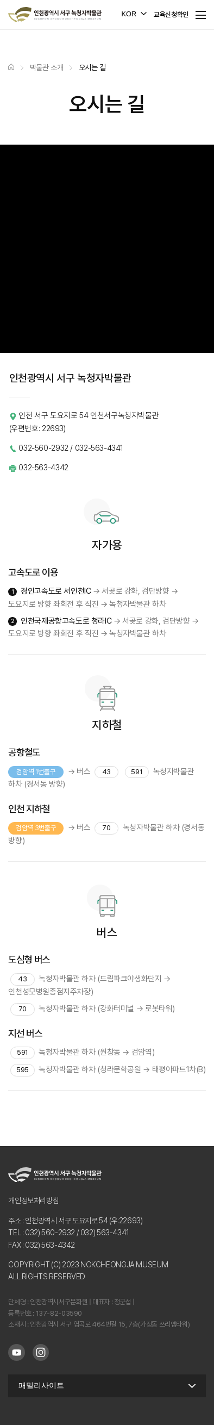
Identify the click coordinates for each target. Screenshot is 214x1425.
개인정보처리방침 (33, 1200)
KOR (129, 14)
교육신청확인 (171, 14)
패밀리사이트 (41, 1385)
